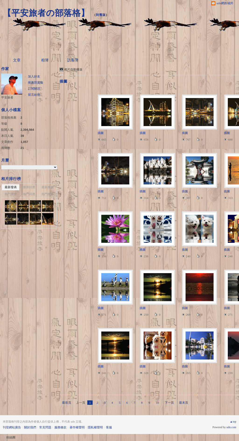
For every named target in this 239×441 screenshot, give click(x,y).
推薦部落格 (35, 82)
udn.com (231, 427)
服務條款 (60, 427)
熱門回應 (29, 194)
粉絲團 (10, 437)
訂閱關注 (34, 88)
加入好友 (34, 76)
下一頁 (169, 402)
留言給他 (34, 94)
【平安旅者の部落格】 (46, 13)
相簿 (45, 60)
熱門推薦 (48, 194)
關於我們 (30, 427)
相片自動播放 (73, 69)
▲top (233, 421)
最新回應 (29, 187)
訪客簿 (72, 60)
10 (157, 402)
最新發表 (11, 187)
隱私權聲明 (95, 427)
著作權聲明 (77, 427)
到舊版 (101, 15)
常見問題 (45, 427)
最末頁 (183, 402)
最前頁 (66, 402)
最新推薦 (48, 187)
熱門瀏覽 (11, 194)
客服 (109, 427)
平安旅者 (7, 97)
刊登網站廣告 (12, 427)
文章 (17, 60)
